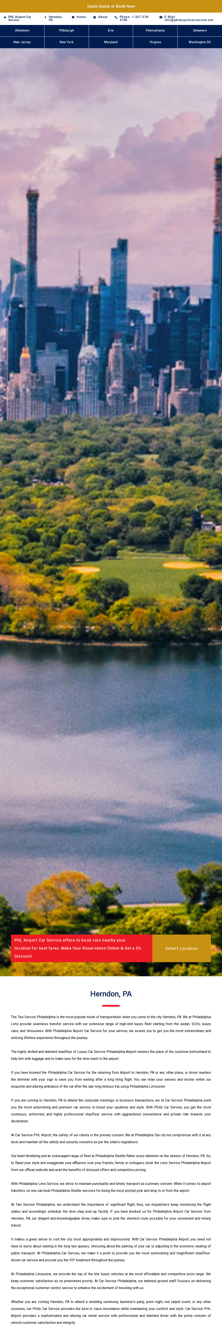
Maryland (111, 42)
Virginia (155, 42)
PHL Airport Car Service (19, 18)
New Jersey (22, 42)
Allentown (22, 30)
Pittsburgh (66, 30)
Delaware (200, 30)
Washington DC (200, 42)
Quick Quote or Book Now (111, 6)
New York (66, 42)
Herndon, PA (55, 18)
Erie (111, 30)
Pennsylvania (155, 30)
